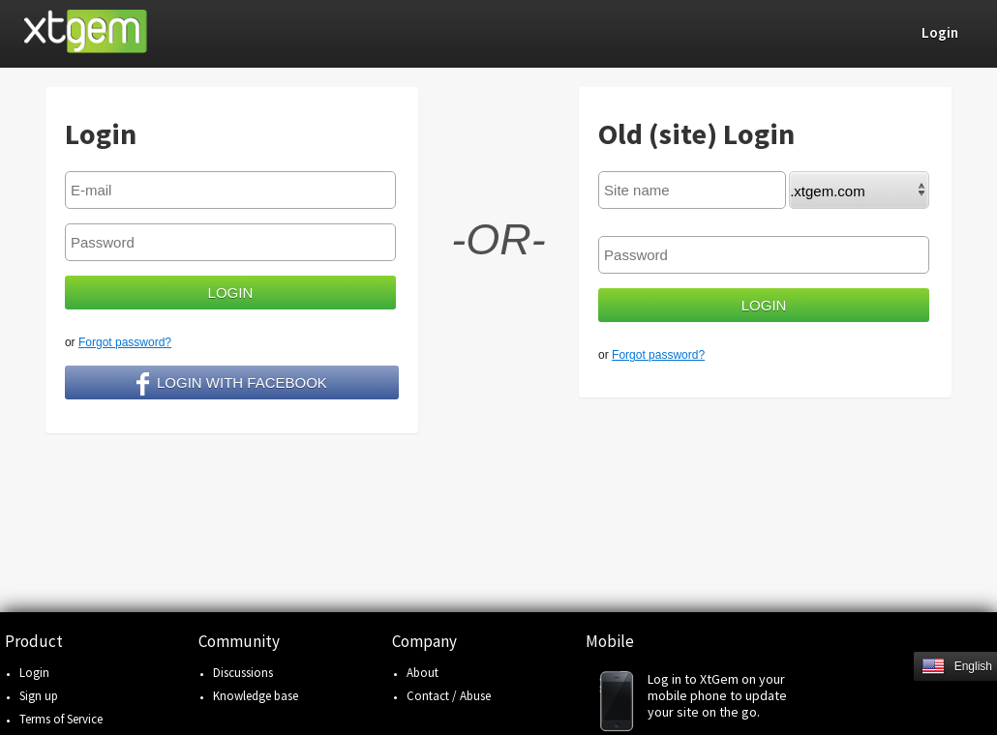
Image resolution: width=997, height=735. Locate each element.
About (422, 672)
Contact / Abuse (449, 696)
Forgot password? (124, 342)
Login (34, 672)
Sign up (38, 696)
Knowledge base (255, 696)
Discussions (243, 672)
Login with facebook (231, 384)
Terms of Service (61, 719)
